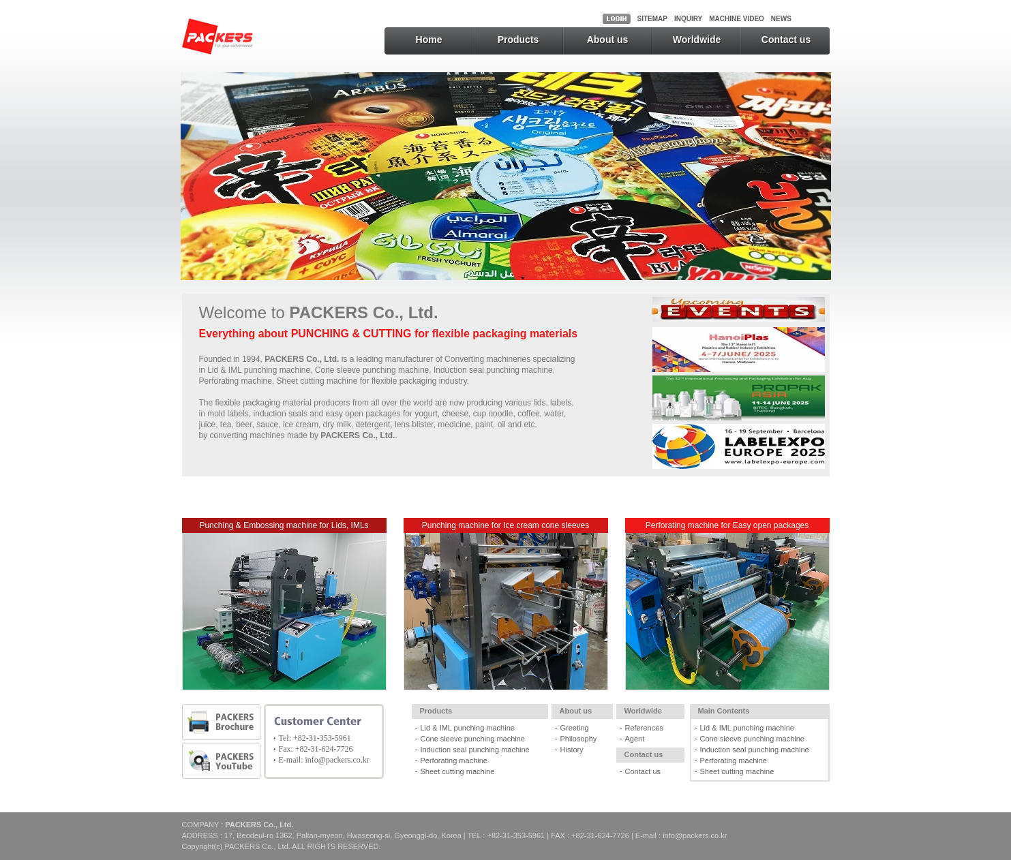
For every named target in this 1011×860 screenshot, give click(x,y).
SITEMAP (652, 18)
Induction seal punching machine (475, 750)
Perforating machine (454, 760)
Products (518, 39)
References (644, 728)
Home (429, 39)
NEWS (781, 18)
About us (608, 39)
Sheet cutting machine (458, 771)
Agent (635, 739)
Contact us (786, 39)
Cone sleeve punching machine (473, 739)
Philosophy (578, 739)
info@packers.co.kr (337, 760)
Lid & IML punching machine (468, 728)
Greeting (574, 728)
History (572, 750)
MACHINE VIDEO (736, 18)
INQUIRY (688, 18)
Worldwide (697, 39)
